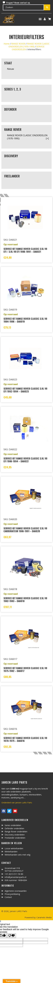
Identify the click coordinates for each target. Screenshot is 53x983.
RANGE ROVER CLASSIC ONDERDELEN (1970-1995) (29, 45)
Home (6, 43)
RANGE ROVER (18, 43)
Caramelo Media (44, 917)
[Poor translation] (11, 935)
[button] (40, 19)
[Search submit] (47, 7)
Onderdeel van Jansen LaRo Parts (16, 802)
